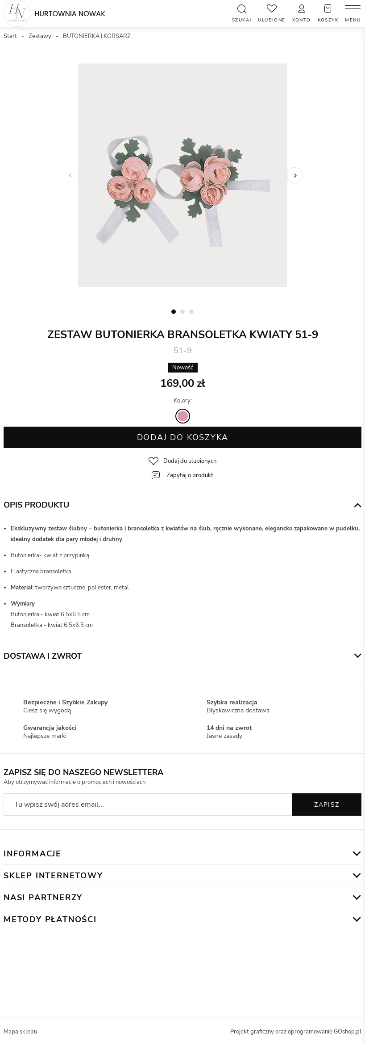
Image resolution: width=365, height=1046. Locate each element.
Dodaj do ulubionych (189, 461)
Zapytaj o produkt (189, 475)
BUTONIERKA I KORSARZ (97, 36)
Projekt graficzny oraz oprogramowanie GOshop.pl (295, 1032)
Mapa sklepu (20, 1032)
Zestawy (40, 36)
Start (10, 36)
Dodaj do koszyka (182, 437)
